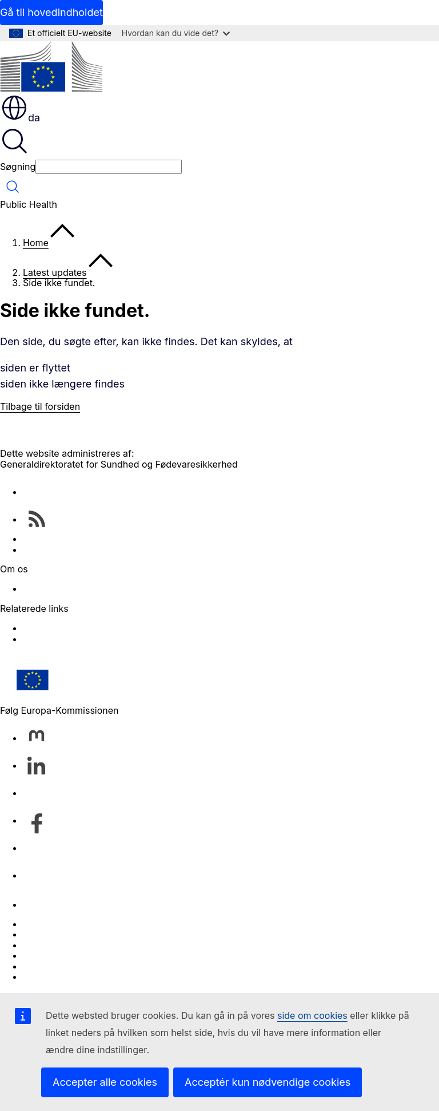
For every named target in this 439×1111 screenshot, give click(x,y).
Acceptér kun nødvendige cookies (267, 1082)
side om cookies (312, 1015)
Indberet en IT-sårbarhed (77, 924)
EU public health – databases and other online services (141, 549)
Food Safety (49, 639)
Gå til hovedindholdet (51, 12)
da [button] (20, 118)
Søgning (17, 166)
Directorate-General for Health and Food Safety (125, 588)
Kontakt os (46, 904)
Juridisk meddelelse (66, 966)
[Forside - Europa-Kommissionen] (51, 67)
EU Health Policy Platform (78, 628)
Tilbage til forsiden (40, 406)
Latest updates (55, 272)
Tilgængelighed (56, 976)
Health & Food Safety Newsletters (95, 538)
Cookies (40, 945)
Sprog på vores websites (76, 934)
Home (36, 242)
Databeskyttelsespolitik (73, 955)
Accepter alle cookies (105, 1082)
